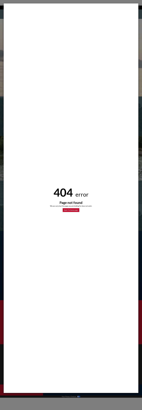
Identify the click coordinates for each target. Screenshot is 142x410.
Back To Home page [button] (71, 210)
